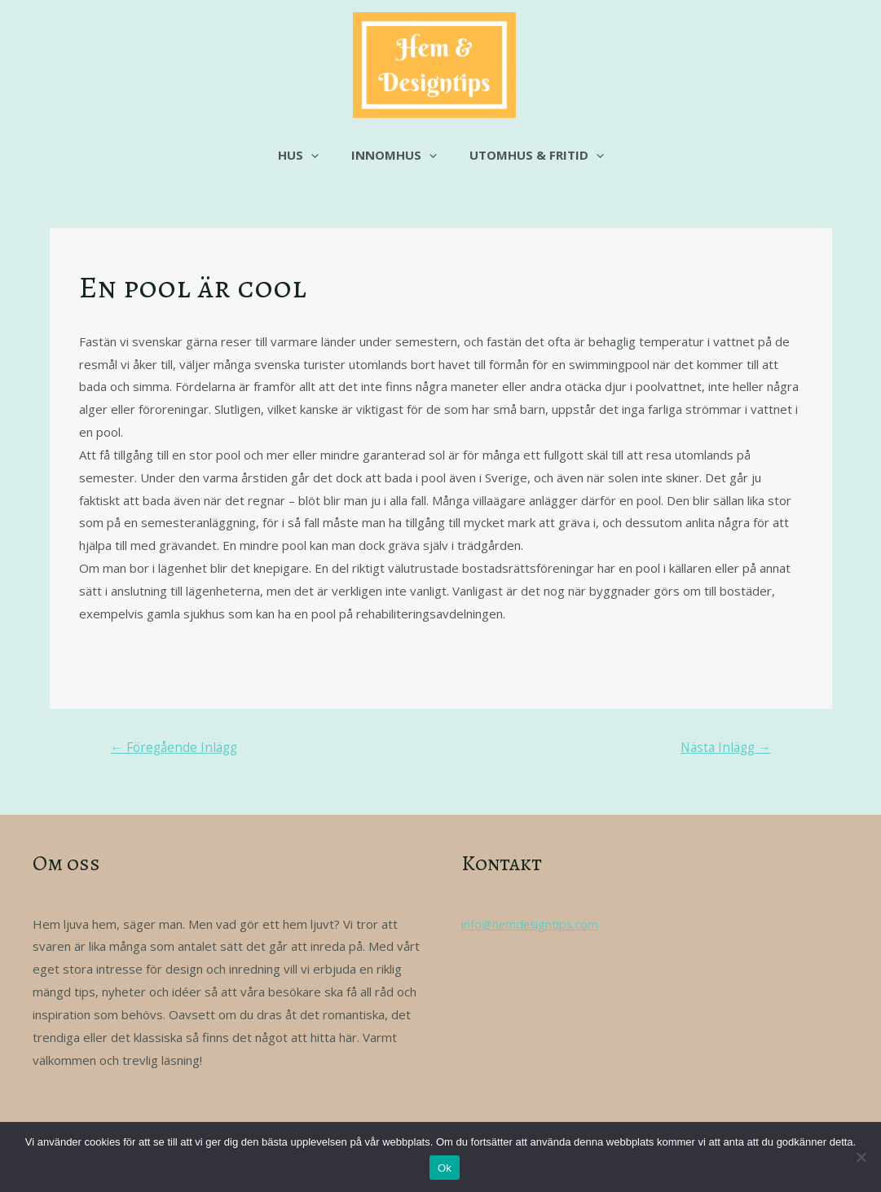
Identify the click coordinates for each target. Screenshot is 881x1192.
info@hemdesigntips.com (531, 925)
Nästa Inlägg (722, 749)
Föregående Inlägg (177, 749)
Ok (445, 1168)
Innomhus (394, 154)
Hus (306, 154)
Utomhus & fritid (528, 154)
